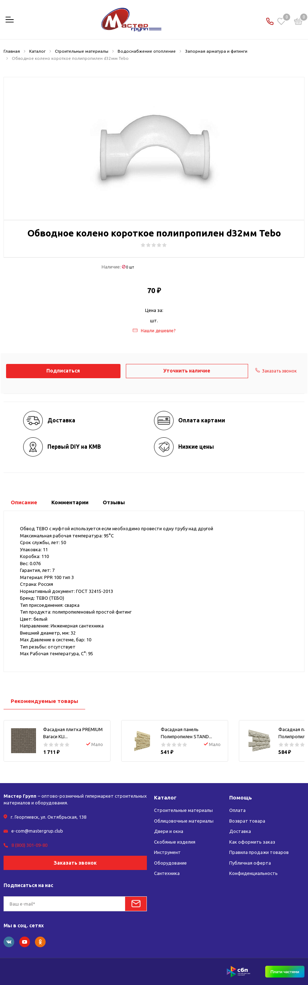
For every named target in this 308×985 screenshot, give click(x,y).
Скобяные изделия (174, 841)
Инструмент (167, 852)
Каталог (165, 797)
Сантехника (167, 873)
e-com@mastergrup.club (37, 830)
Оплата (237, 810)
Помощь (240, 797)
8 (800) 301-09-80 (29, 845)
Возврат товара (247, 820)
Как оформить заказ (252, 841)
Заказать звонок (75, 863)
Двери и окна (168, 831)
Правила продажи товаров (259, 852)
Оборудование (170, 862)
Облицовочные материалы (184, 820)
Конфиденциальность (253, 873)
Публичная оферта (250, 862)
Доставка (240, 831)
